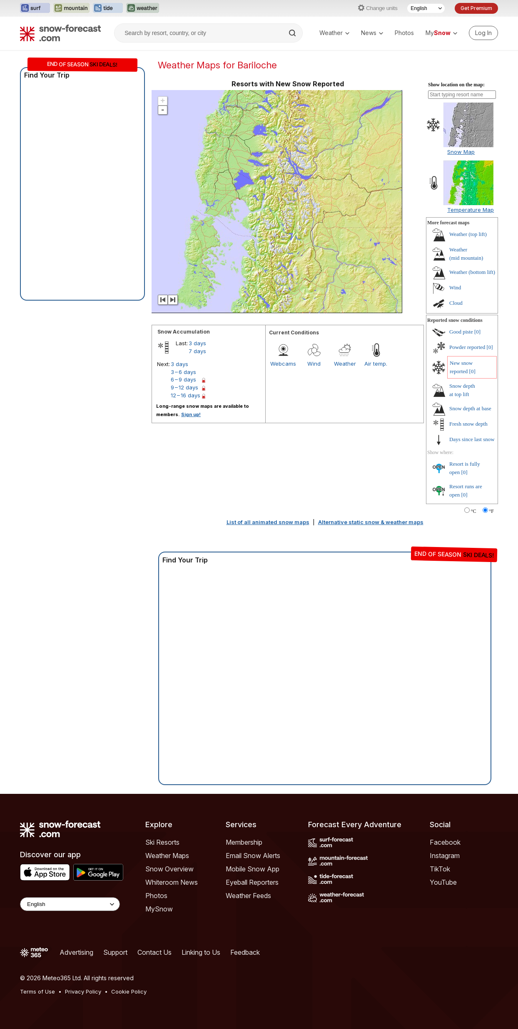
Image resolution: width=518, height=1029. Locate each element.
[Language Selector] (426, 8)
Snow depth (470, 408)
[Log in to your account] (483, 33)
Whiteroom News (171, 882)
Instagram (445, 855)
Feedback (245, 952)
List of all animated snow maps (268, 522)
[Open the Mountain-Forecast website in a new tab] (71, 8)
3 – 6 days (183, 372)
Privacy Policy (83, 991)
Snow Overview (169, 869)
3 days (197, 343)
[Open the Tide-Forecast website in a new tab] (108, 8)
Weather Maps (167, 855)
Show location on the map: (456, 85)
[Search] (293, 33)
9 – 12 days (184, 387)
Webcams (283, 363)
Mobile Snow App (252, 869)
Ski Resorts (162, 842)
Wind (314, 363)
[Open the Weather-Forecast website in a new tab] (142, 8)
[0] (477, 332)
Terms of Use (37, 991)
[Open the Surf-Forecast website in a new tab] (35, 8)
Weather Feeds (248, 895)
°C (473, 511)
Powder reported (467, 347)
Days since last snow (472, 439)
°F (491, 511)
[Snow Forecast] (60, 33)
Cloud (456, 303)
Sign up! (191, 414)
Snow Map (461, 151)
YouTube (443, 882)
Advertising (76, 952)
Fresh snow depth (468, 424)
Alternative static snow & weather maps (370, 522)
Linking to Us (201, 952)
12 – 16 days (185, 395)
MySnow (159, 909)
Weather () (468, 234)
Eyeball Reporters (252, 882)
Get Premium (476, 8)
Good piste (461, 332)
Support (115, 952)
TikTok (440, 869)
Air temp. (375, 363)
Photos (404, 32)
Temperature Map (470, 209)
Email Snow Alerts (253, 855)
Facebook (445, 842)
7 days (197, 351)
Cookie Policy (129, 991)
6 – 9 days (183, 379)
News (372, 32)
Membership (244, 842)
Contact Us (154, 952)
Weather (334, 32)
